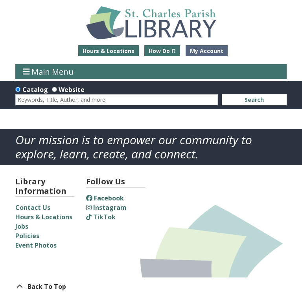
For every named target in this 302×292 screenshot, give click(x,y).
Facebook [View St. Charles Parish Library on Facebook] (105, 198)
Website (72, 89)
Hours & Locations (108, 51)
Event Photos (36, 245)
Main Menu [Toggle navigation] (48, 71)
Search (254, 99)
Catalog (35, 89)
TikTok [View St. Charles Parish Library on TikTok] (101, 217)
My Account (206, 51)
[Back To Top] (151, 286)
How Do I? (162, 51)
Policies (27, 235)
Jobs (21, 226)
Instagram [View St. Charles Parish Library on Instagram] (106, 207)
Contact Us (32, 207)
